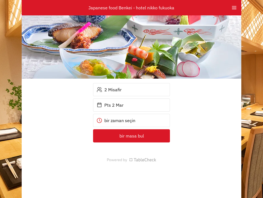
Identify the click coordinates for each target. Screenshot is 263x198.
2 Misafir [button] (109, 89)
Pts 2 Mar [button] (110, 105)
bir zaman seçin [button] (116, 120)
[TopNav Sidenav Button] (234, 8)
